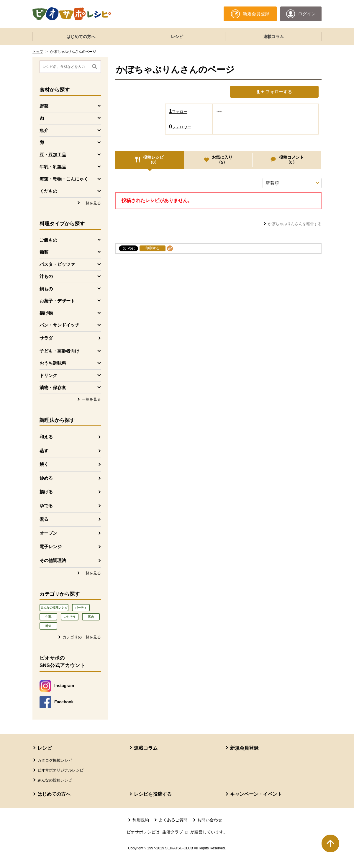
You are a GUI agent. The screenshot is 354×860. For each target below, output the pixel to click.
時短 (48, 626)
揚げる (46, 491)
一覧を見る (91, 203)
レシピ (177, 36)
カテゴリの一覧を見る (82, 637)
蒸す (44, 450)
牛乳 (48, 616)
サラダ (46, 337)
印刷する (152, 248)
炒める (46, 478)
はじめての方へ (80, 36)
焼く (44, 464)
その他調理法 (53, 560)
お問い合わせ (209, 820)
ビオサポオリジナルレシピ (60, 770)
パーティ (81, 607)
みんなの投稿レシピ (54, 607)
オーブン (48, 532)
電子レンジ (51, 546)
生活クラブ (175, 832)
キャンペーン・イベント (256, 794)
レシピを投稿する (153, 794)
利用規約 (140, 820)
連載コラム (273, 36)
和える (46, 436)
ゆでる (46, 505)
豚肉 (91, 616)
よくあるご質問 (173, 820)
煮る (44, 519)
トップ (37, 52)
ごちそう (70, 616)
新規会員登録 (244, 748)
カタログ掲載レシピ (54, 760)
